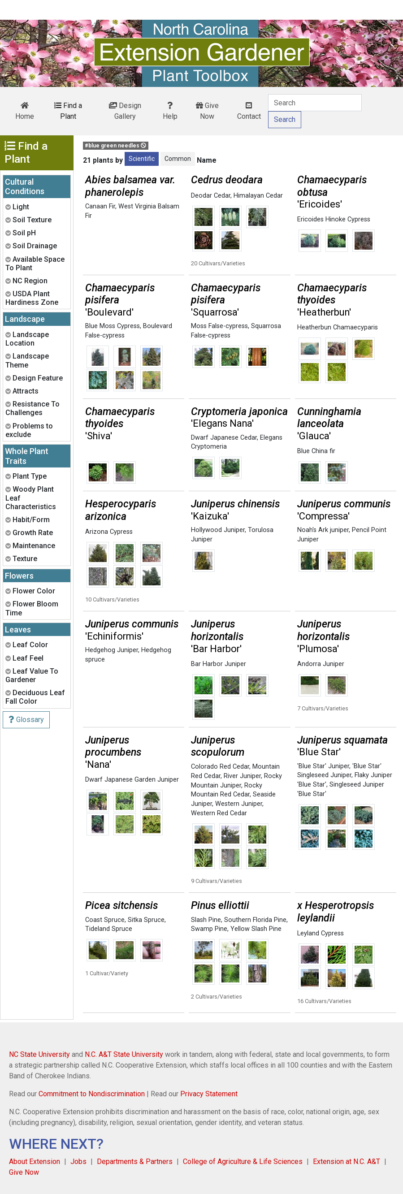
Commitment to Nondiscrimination (92, 1094)
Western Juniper (238, 804)
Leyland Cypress (320, 933)
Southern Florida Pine (255, 920)
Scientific (142, 158)
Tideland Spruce (108, 929)
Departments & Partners (135, 1161)
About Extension (34, 1161)
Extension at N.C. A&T (346, 1161)
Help (170, 111)
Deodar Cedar (210, 195)
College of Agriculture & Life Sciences (243, 1161)
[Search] (315, 102)
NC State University (39, 1054)
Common (178, 158)
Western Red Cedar (219, 813)
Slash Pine (206, 920)
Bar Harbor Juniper (218, 664)
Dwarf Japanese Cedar (224, 437)
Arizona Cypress (109, 532)
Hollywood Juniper (218, 530)
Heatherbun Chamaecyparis (337, 327)
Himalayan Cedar (258, 195)
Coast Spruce (105, 920)
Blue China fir (316, 451)
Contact (249, 111)
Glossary (26, 719)
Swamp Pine (209, 929)
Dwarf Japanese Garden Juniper (132, 779)
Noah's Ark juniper (323, 530)
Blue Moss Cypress (112, 326)
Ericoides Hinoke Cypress (333, 219)
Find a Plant (68, 111)
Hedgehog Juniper (111, 650)
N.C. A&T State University (124, 1054)
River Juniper (242, 776)
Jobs (78, 1161)
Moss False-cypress (219, 326)
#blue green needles (115, 146)
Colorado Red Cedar (220, 766)
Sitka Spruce (146, 920)
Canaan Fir (100, 206)
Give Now (207, 111)
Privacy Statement (209, 1094)
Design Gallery (125, 111)
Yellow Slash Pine (256, 929)
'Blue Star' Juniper (323, 766)
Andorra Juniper (320, 664)
